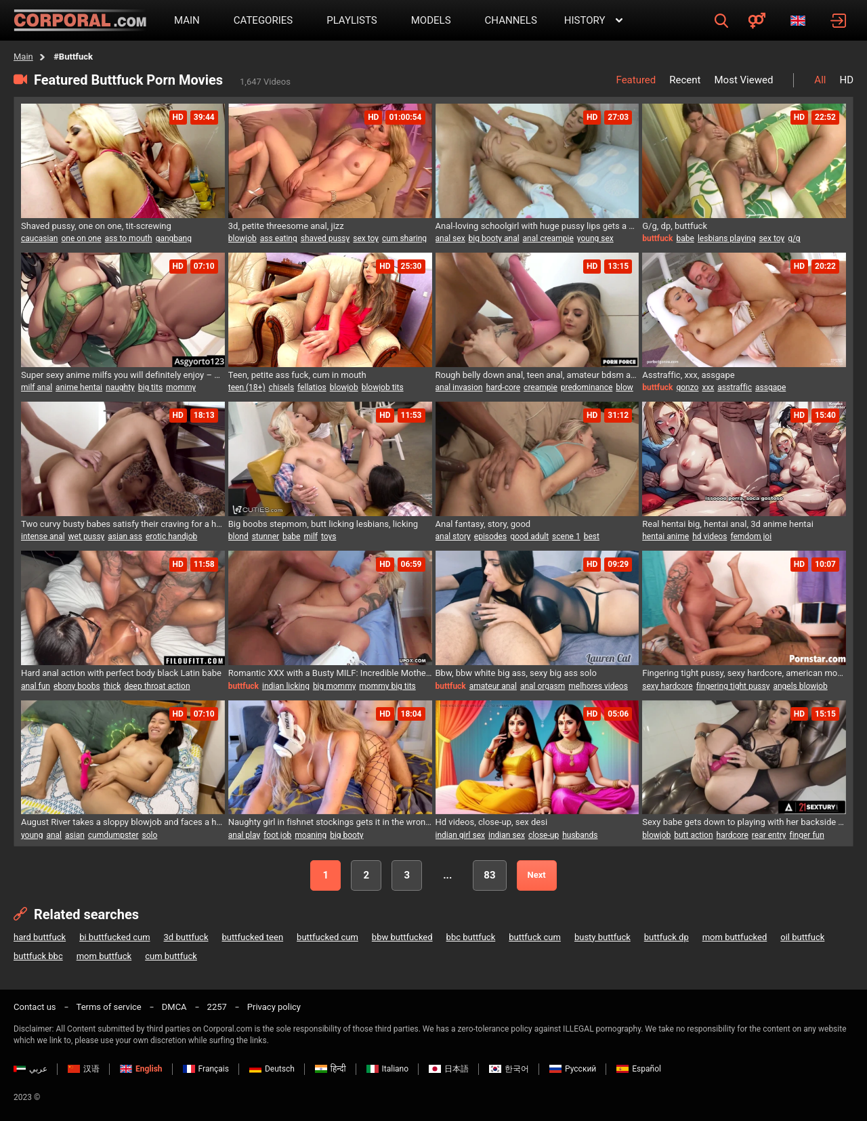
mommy (181, 387)
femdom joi (750, 536)
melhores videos (598, 686)
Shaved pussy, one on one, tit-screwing (96, 226)
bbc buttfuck (471, 937)
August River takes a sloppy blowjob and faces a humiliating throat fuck (123, 822)
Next (537, 875)
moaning (310, 835)
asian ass (125, 536)
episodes (490, 536)
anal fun (35, 686)
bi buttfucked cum (114, 937)
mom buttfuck (104, 956)
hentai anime (665, 536)
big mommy (334, 686)
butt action (693, 835)
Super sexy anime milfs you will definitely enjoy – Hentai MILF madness (123, 375)
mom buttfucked (734, 937)
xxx (708, 387)
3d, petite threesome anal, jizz (286, 226)
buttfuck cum (535, 937)
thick (112, 686)
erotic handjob (171, 536)
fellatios (311, 387)
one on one (82, 238)
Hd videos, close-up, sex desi (492, 822)
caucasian (39, 238)
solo (149, 835)
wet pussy (86, 536)
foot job (277, 835)
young (32, 835)
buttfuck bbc (38, 956)
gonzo (688, 387)
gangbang (174, 238)
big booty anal (494, 238)
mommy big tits (387, 686)
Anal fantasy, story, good (483, 524)
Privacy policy (274, 1007)
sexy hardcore (667, 686)
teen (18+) (247, 387)
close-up (543, 835)
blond (238, 536)
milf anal (36, 387)
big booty (346, 835)
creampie (540, 387)
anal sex (450, 238)
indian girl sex (461, 835)
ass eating (278, 238)
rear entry (769, 835)
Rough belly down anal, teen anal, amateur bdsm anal (537, 375)
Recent (684, 80)
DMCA (174, 1007)
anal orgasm (542, 686)
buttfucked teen (252, 937)
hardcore (732, 835)
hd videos (709, 536)
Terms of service (109, 1007)
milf (310, 536)
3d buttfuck (186, 937)
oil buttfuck (802, 937)
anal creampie (548, 238)
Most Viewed (743, 80)
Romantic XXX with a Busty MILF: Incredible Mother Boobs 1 (330, 673)
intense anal (43, 536)
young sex (595, 238)
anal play (244, 835)
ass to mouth (128, 238)
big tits (150, 387)
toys (328, 536)
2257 (217, 1007)
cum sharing (404, 238)
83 (489, 875)
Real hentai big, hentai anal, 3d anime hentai (727, 524)
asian (75, 835)
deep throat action (157, 686)
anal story (453, 536)
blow (624, 387)
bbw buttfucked (402, 937)
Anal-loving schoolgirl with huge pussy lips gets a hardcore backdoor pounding (537, 226)
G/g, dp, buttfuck (674, 226)
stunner (265, 536)
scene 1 (566, 536)
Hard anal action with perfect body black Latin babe (121, 673)
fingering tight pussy (733, 686)
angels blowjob (800, 686)
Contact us (35, 1007)
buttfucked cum (327, 937)
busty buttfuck (602, 937)
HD (846, 80)
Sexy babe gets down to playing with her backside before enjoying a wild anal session (744, 822)
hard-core (503, 387)
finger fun (807, 835)
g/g (794, 238)
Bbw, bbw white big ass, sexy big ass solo (516, 673)
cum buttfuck (171, 956)
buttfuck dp (666, 937)
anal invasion (459, 387)
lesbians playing (727, 238)
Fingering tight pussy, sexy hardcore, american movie (744, 673)
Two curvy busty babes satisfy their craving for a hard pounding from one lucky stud (123, 524)
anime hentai (79, 387)
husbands (579, 835)
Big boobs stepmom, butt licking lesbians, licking (323, 524)
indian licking (286, 686)
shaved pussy (325, 238)
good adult (529, 536)
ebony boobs (77, 686)
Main (23, 56)
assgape (770, 387)
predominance (587, 387)
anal (54, 835)
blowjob (242, 238)
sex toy (366, 238)
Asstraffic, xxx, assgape (688, 375)
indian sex (506, 835)
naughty (120, 387)
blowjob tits (383, 387)
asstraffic (734, 387)
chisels (281, 387)
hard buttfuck (40, 937)
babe (685, 238)
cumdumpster (113, 835)
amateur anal (493, 686)
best (591, 536)
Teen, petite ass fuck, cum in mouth (297, 375)
